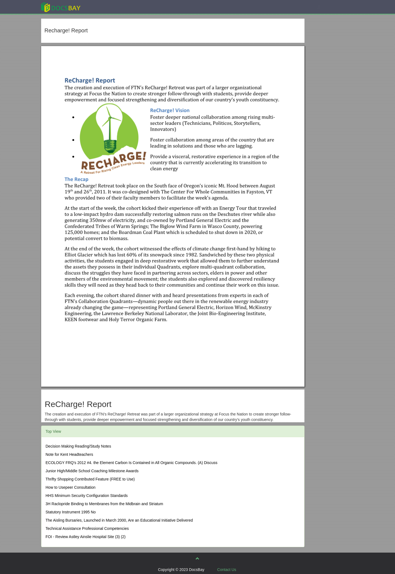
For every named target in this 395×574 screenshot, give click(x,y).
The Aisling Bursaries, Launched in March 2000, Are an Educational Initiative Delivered (119, 520)
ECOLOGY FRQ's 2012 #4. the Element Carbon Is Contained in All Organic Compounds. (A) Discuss (131, 462)
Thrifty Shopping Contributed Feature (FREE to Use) (90, 479)
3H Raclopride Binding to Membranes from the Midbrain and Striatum (104, 504)
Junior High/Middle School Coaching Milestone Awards (92, 471)
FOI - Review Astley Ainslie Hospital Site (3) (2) (86, 537)
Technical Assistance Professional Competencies (87, 528)
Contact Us (226, 569)
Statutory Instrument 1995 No (71, 512)
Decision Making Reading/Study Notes (78, 446)
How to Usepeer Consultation (70, 487)
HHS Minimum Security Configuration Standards (87, 495)
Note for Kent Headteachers (69, 454)
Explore (102, 6)
